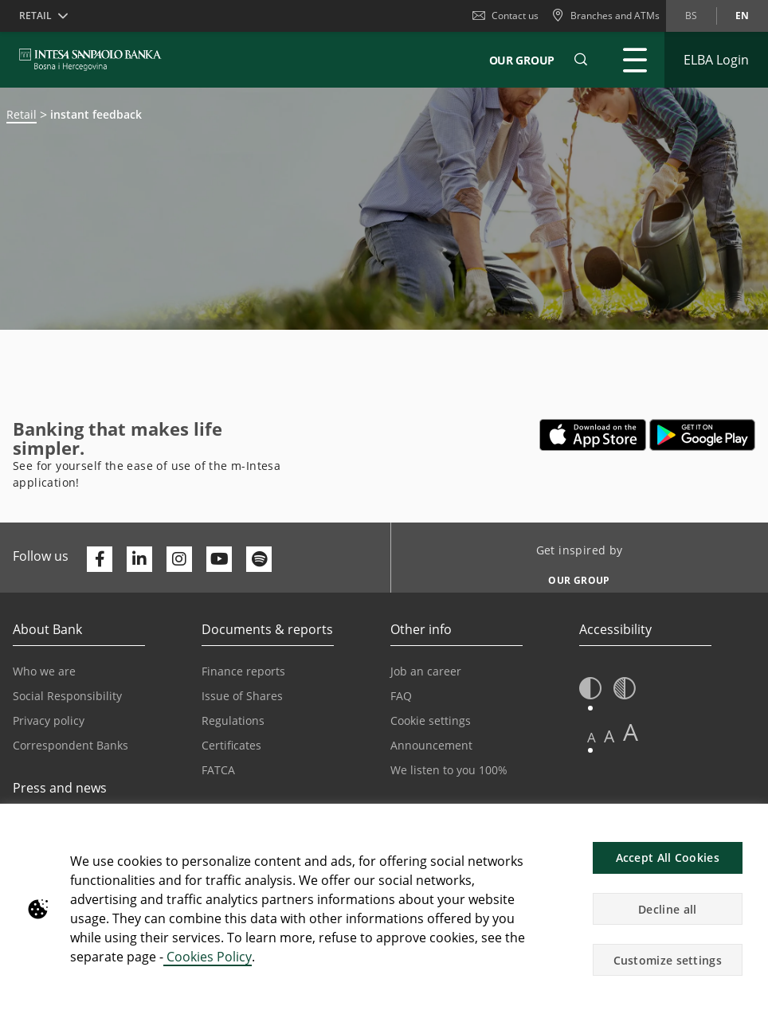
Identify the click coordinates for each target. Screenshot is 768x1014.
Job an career (425, 671)
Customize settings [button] (667, 960)
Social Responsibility (67, 695)
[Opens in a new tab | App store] (593, 435)
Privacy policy (48, 720)
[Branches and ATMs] (605, 16)
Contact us (505, 15)
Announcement (431, 745)
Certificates (231, 745)
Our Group (521, 60)
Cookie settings (430, 720)
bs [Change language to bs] (691, 15)
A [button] (591, 737)
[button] (580, 60)
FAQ (401, 695)
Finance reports (243, 671)
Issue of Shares (242, 695)
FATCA (218, 769)
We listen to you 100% (448, 769)
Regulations (233, 720)
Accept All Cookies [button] (667, 857)
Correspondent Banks (70, 745)
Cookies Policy (207, 956)
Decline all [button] (667, 909)
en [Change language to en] (742, 15)
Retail (21, 114)
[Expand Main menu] (635, 60)
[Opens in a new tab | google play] (702, 435)
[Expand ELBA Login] (716, 60)
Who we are (44, 671)
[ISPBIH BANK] (94, 60)
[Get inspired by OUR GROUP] (573, 576)
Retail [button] (35, 15)
